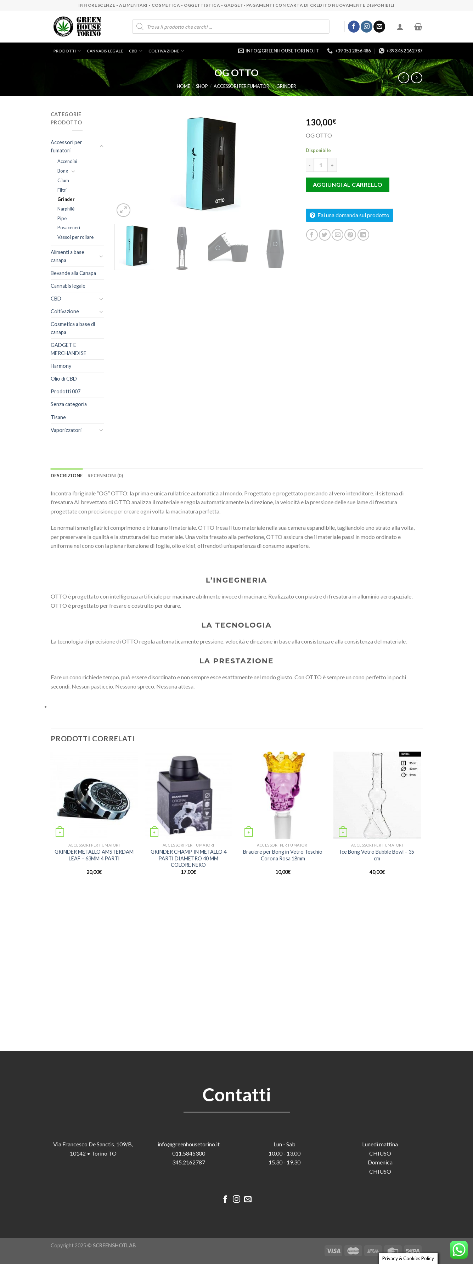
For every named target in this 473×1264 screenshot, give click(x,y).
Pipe (62, 218)
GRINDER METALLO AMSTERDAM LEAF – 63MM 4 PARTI (94, 855)
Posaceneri (68, 227)
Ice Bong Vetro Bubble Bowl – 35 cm (377, 855)
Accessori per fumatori (242, 86)
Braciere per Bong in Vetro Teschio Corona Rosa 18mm (282, 855)
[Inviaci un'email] (379, 27)
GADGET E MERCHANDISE (68, 349)
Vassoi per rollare (75, 237)
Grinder (286, 86)
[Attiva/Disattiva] (101, 146)
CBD (135, 50)
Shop (202, 86)
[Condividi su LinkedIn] (363, 235)
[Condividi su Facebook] (312, 235)
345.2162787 (188, 1162)
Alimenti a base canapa (67, 256)
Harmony (61, 366)
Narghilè (65, 209)
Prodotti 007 (65, 391)
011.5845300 (188, 1153)
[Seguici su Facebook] (354, 27)
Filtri (62, 190)
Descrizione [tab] (67, 475)
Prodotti (67, 50)
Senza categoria (69, 404)
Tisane (58, 417)
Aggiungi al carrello (348, 184)
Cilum (63, 180)
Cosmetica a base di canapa (73, 328)
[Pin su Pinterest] (350, 235)
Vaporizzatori (66, 430)
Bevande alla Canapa (73, 273)
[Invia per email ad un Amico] (337, 235)
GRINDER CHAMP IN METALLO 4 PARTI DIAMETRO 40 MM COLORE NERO (188, 858)
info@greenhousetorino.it (189, 1144)
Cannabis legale (105, 51)
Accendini (67, 161)
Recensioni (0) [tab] (105, 475)
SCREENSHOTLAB (114, 1245)
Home (183, 86)
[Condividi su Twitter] (325, 235)
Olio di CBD (64, 379)
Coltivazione (166, 50)
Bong (62, 171)
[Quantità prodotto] (321, 165)
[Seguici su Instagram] (366, 27)
